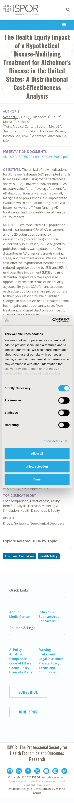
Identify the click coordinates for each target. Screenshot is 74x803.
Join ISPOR (28, 711)
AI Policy (15, 649)
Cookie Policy (19, 668)
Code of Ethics (20, 663)
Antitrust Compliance (18, 656)
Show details (53, 441)
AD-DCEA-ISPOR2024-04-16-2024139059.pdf (35, 157)
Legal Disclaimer (51, 659)
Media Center (19, 616)
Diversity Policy (21, 672)
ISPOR (36, 777)
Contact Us (47, 621)
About (14, 612)
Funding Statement (47, 651)
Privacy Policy (49, 663)
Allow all (37, 453)
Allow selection (37, 466)
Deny (37, 479)
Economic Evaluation (19, 556)
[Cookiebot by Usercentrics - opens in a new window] (52, 320)
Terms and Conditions (47, 670)
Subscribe (28, 692)
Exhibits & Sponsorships (49, 614)
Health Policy (49, 556)
